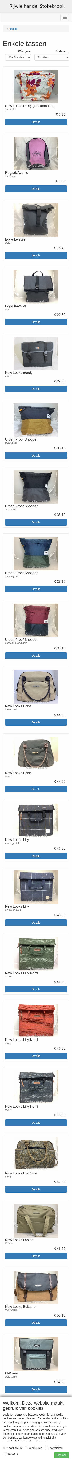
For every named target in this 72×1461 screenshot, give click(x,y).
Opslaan (62, 1455)
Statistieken (54, 1447)
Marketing (10, 1453)
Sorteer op (62, 51)
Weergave (24, 51)
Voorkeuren (33, 1447)
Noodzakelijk (12, 1447)
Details (36, 122)
